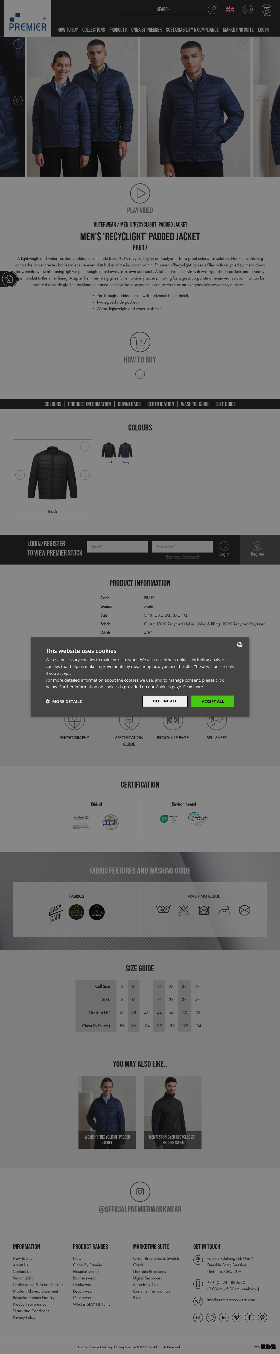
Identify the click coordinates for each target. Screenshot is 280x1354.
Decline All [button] (163, 701)
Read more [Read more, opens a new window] (193, 686)
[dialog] (140, 677)
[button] (64, 701)
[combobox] (240, 644)
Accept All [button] (212, 701)
